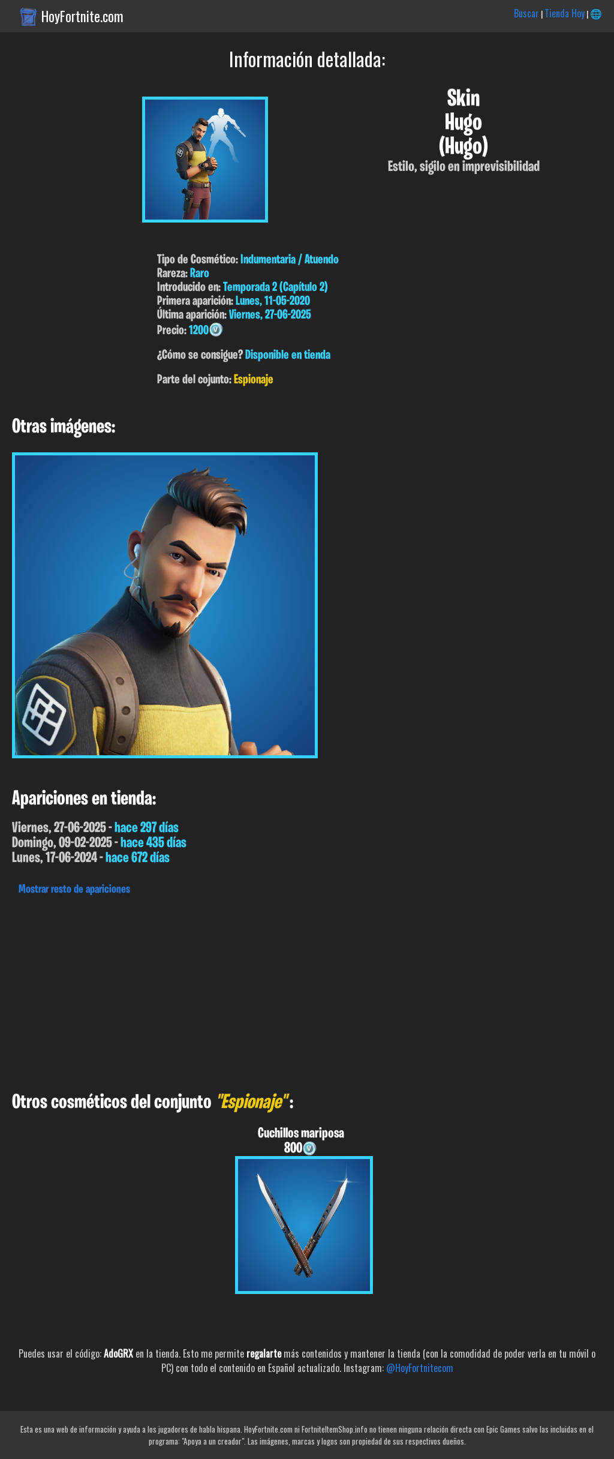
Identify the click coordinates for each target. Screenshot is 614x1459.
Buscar (526, 13)
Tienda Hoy (564, 13)
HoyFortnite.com (82, 16)
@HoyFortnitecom (419, 1368)
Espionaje (253, 380)
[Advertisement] (307, 990)
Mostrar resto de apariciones (74, 890)
